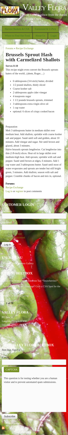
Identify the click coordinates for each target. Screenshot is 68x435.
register (19, 191)
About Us (40, 35)
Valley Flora (44, 7)
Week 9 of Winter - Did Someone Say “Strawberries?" (30, 280)
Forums (9, 48)
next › (20, 303)
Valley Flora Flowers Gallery (19, 263)
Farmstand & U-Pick (45, 29)
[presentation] (19, 397)
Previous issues (9, 424)
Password (7, 222)
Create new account (12, 233)
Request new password (13, 237)
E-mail (6, 357)
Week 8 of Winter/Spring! (16, 295)
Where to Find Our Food (17, 35)
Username (8, 211)
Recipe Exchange (25, 48)
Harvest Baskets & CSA (17, 29)
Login (54, 35)
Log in (9, 191)
